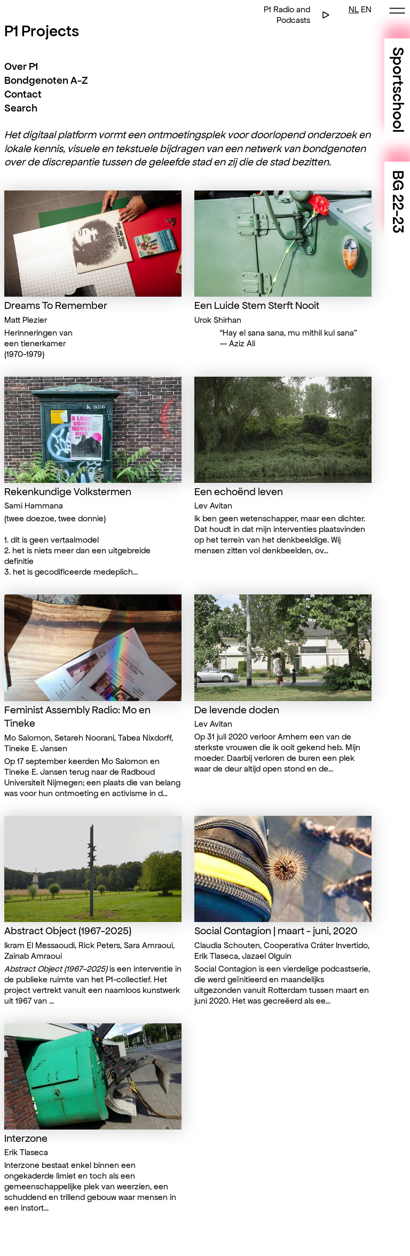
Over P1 (21, 66)
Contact (23, 94)
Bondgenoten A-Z (46, 80)
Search (20, 108)
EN (366, 9)
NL (354, 9)
